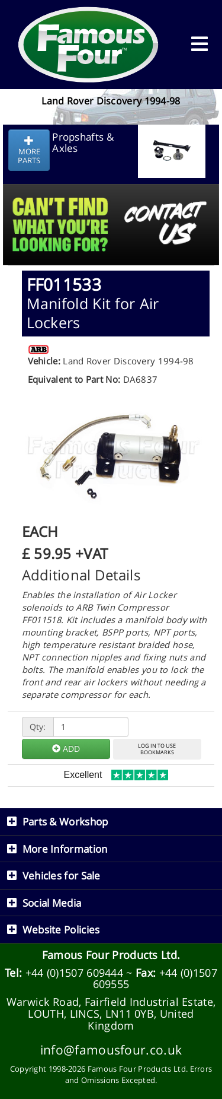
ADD (66, 748)
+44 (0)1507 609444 (74, 972)
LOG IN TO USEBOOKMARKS (157, 749)
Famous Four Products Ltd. (111, 955)
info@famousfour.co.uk (111, 1049)
